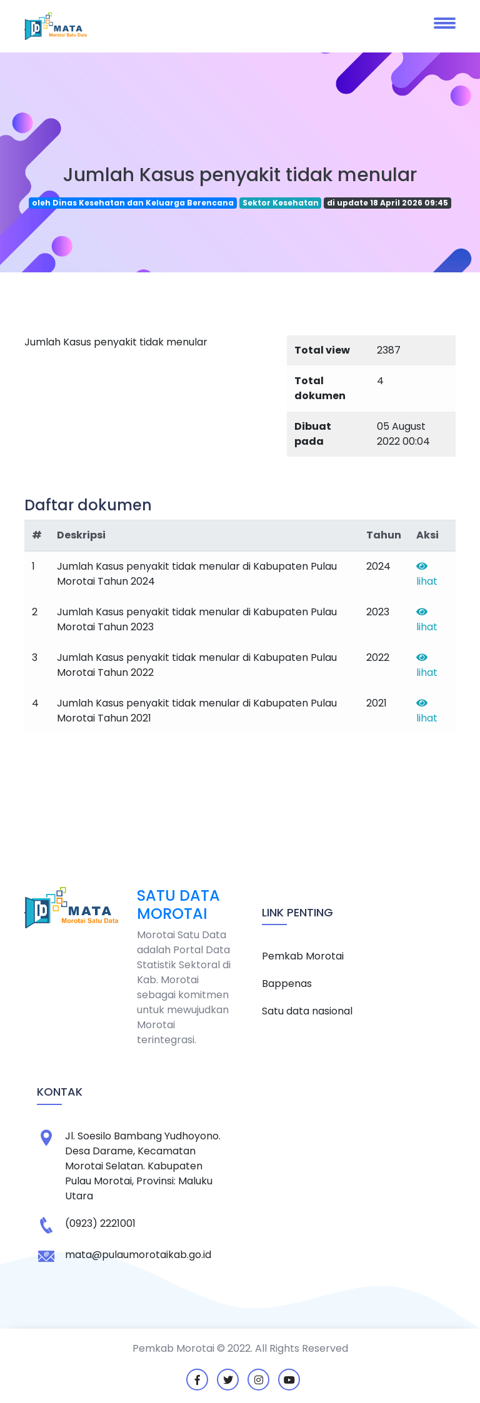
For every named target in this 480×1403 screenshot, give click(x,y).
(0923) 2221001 (100, 1223)
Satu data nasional (307, 1011)
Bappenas (287, 983)
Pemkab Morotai (303, 956)
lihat (427, 574)
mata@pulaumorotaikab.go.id (138, 1254)
